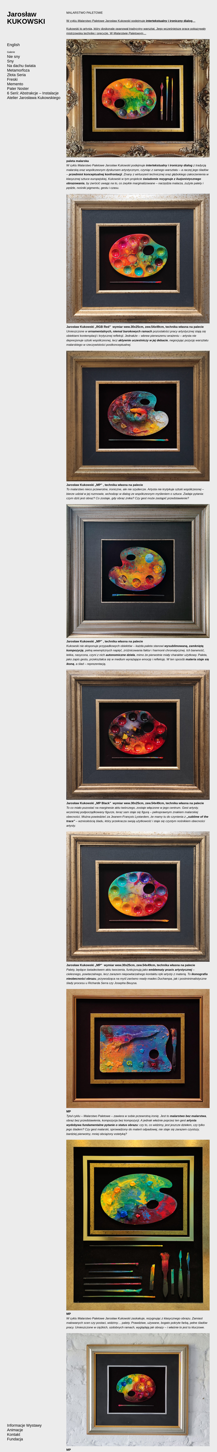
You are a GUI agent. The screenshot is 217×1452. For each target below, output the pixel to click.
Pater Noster (18, 88)
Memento (15, 84)
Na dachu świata (21, 65)
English (13, 45)
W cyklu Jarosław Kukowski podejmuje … (130, 21)
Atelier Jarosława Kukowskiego (33, 97)
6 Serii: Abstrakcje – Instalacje (33, 93)
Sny (10, 61)
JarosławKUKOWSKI (26, 17)
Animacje (15, 1430)
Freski (12, 79)
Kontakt (13, 1434)
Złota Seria (16, 75)
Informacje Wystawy (24, 1425)
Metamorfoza (18, 70)
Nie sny (13, 56)
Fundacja (15, 1439)
